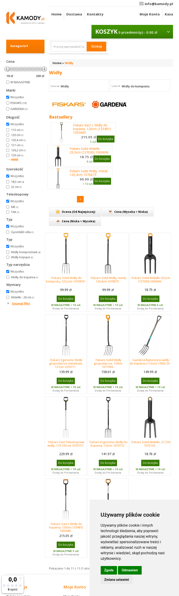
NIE (14, 207)
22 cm (16, 187)
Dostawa (74, 14)
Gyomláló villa (22, 232)
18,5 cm (17, 182)
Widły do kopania (24, 277)
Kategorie (19, 46)
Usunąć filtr (21, 303)
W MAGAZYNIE (20, 82)
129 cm (17, 155)
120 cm (17, 135)
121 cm (17, 145)
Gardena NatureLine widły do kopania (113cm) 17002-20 (150, 361)
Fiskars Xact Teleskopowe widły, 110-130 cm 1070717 (66, 444)
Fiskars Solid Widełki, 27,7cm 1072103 (150, 444)
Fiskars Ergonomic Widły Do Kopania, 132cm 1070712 (109, 444)
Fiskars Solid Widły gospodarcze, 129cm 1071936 (108, 363)
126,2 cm (18, 150)
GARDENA (18, 109)
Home (56, 14)
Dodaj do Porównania (66, 308)
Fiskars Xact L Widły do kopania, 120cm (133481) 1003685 (92, 128)
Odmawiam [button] (130, 570)
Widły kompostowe (25, 252)
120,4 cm (18, 140)
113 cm (17, 130)
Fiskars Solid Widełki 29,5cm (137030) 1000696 (89, 150)
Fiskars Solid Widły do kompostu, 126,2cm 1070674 (65, 279)
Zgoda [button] (109, 570)
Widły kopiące (22, 257)
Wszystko (17, 97)
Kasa (169, 14)
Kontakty (95, 14)
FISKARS (18, 103)
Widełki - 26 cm (22, 297)
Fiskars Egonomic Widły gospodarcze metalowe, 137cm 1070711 (66, 363)
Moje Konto (150, 14)
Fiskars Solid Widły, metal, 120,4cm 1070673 (89, 173)
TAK (15, 212)
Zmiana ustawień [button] (116, 579)
